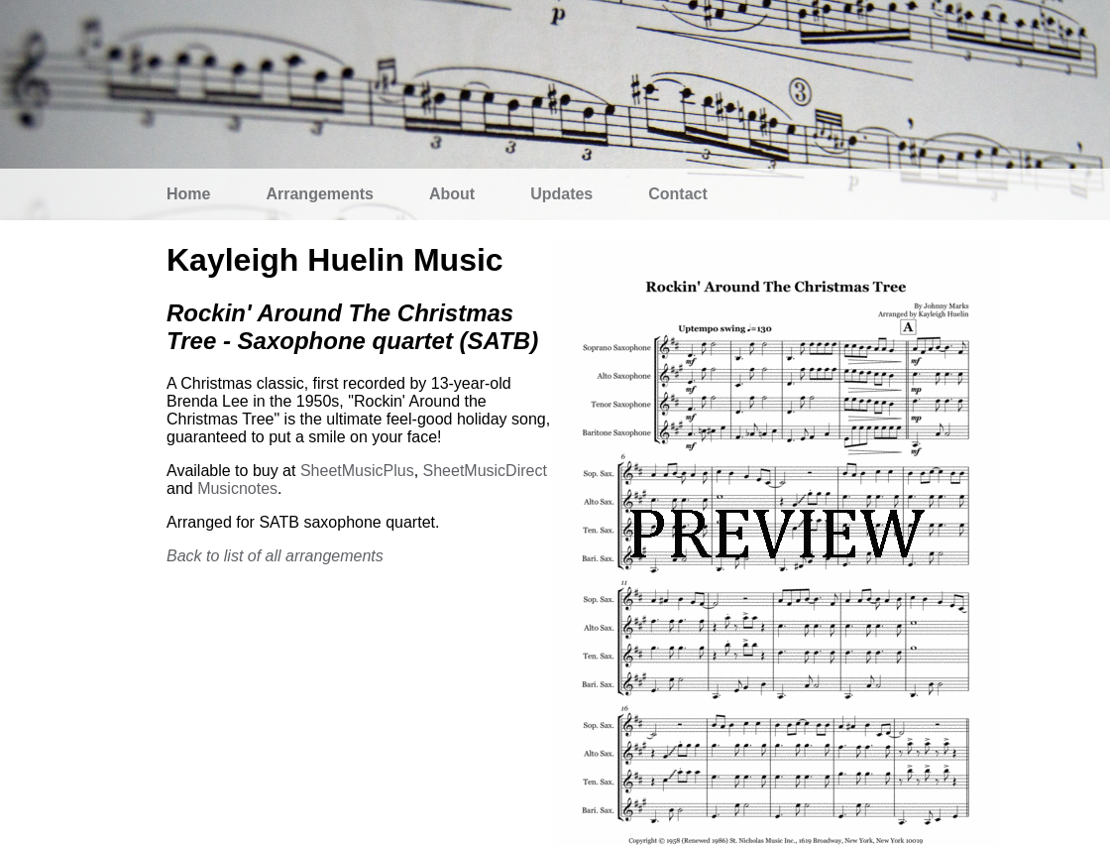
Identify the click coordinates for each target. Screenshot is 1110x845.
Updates (561, 193)
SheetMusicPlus (357, 470)
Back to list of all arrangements (275, 555)
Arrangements (319, 193)
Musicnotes (237, 488)
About (452, 193)
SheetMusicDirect (485, 470)
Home (188, 193)
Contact (678, 193)
